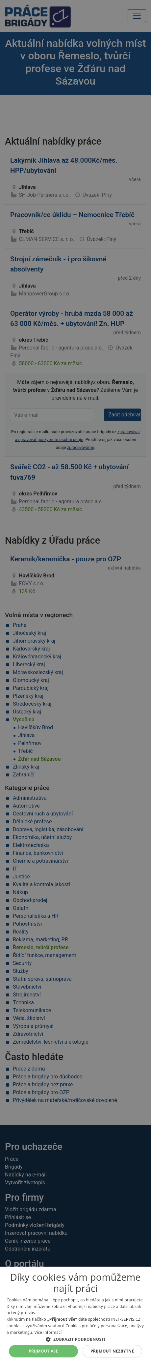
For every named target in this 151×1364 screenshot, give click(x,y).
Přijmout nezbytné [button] (112, 1351)
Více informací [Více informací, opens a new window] (48, 1332)
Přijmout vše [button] (43, 1351)
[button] (75, 1339)
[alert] (75, 682)
